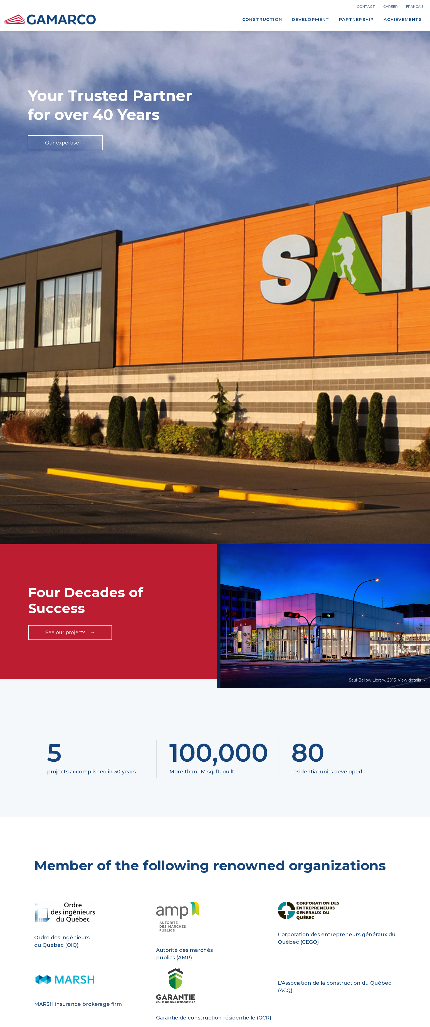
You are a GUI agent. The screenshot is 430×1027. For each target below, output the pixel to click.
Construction (262, 19)
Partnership (356, 19)
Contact (366, 6)
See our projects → (70, 632)
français (414, 6)
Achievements (403, 19)
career (390, 6)
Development (310, 19)
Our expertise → (65, 143)
